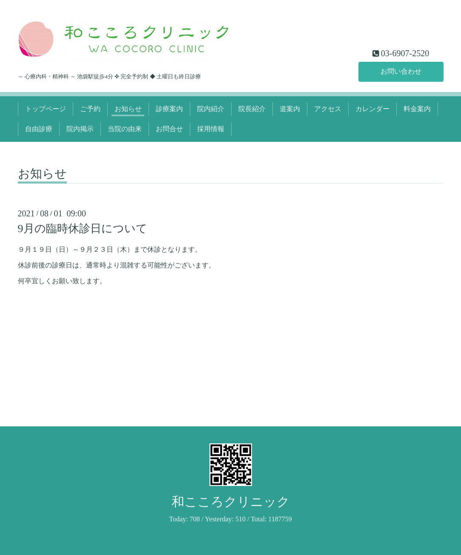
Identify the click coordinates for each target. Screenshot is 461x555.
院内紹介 (210, 108)
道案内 (290, 108)
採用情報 (210, 128)
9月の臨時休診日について (82, 228)
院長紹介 (252, 108)
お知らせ (128, 108)
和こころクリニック (231, 502)
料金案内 (417, 108)
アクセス (327, 108)
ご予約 (90, 108)
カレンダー (372, 108)
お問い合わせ (401, 71)
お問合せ (169, 128)
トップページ (45, 108)
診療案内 (169, 108)
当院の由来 (125, 128)
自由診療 (38, 128)
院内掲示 (80, 128)
